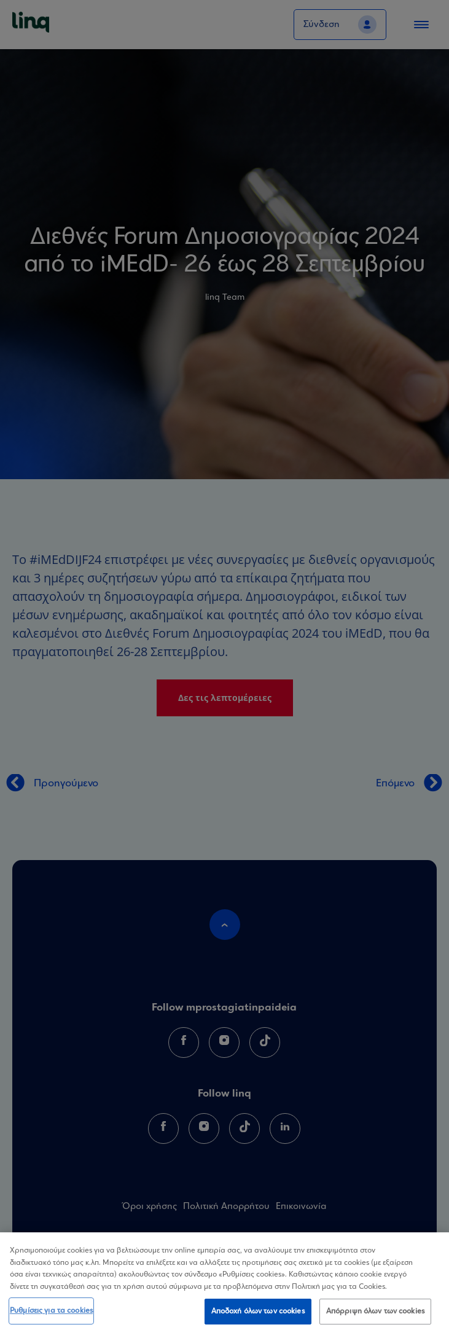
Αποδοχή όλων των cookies (258, 1313)
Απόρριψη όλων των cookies (375, 1313)
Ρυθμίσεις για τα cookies (51, 1312)
